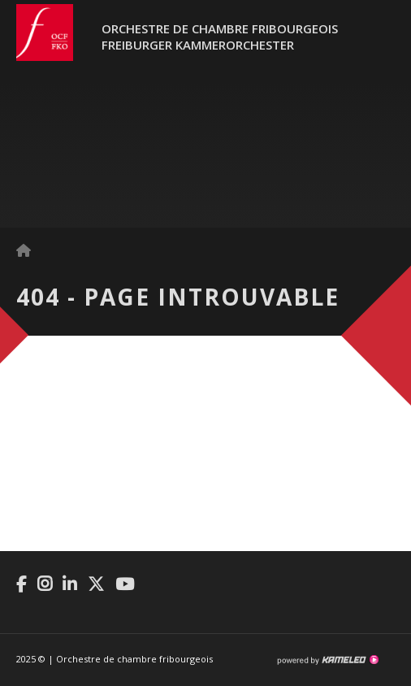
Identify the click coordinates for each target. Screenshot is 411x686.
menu (382, 40)
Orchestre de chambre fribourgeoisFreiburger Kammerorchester (220, 36)
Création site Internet (327, 660)
